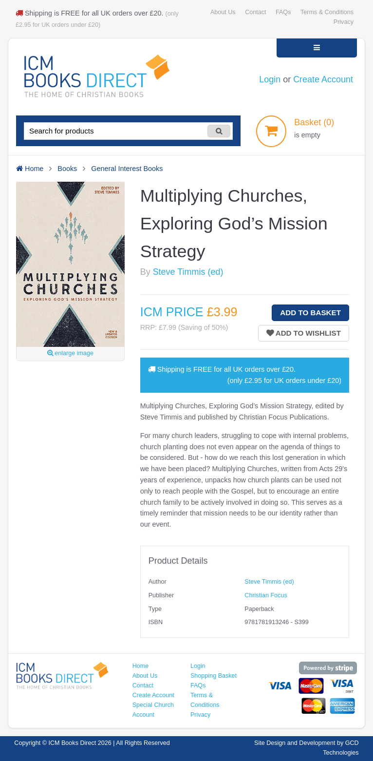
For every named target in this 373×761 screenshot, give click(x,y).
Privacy (344, 22)
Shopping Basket (213, 675)
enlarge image (70, 353)
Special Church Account (153, 710)
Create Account (323, 79)
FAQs (283, 12)
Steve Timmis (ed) (188, 272)
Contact (255, 12)
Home (140, 666)
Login (269, 79)
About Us (223, 12)
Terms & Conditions (327, 12)
